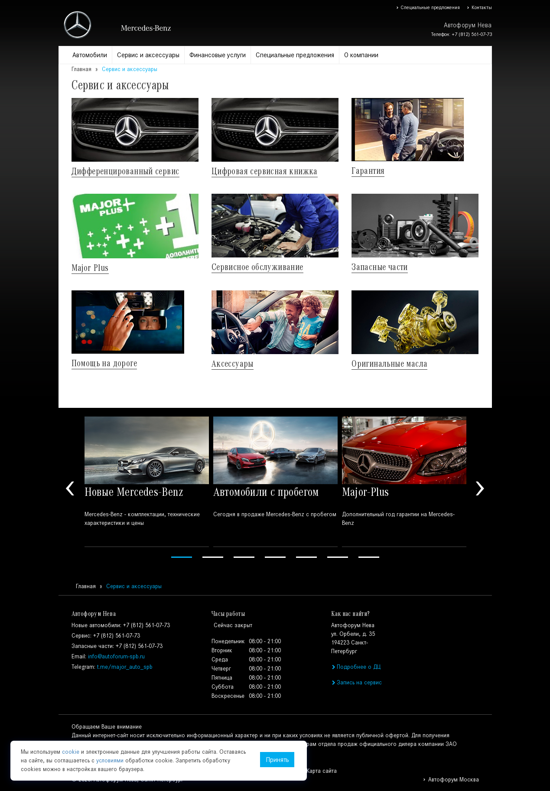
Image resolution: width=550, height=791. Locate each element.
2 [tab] (212, 557)
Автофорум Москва (450, 779)
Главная (81, 69)
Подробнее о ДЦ (356, 667)
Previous (70, 488)
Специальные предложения (428, 7)
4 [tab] (275, 557)
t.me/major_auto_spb (125, 667)
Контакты (479, 7)
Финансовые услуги (217, 55)
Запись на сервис (356, 682)
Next (480, 488)
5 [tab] (306, 557)
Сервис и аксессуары (148, 55)
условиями (110, 760)
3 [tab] (244, 557)
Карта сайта (321, 771)
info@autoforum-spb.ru (116, 656)
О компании (361, 55)
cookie (70, 751)
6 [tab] (337, 557)
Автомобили (89, 55)
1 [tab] (181, 557)
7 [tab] (368, 557)
